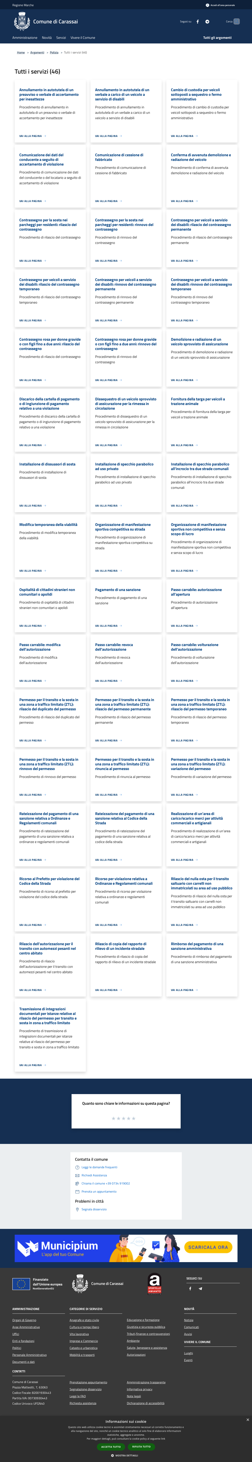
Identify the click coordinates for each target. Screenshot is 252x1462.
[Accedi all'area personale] (220, 5)
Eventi (188, 1360)
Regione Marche (23, 5)
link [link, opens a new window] (163, 1438)
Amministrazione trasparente (146, 1382)
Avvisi (188, 1334)
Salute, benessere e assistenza (147, 1347)
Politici (16, 1348)
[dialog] (126, 1439)
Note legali (134, 1396)
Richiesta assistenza (83, 1403)
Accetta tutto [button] (111, 1446)
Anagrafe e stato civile (84, 1320)
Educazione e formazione (143, 1320)
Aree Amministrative (26, 1327)
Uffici (15, 1334)
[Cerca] (235, 21)
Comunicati (191, 1327)
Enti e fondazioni (23, 1341)
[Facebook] (191, 21)
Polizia (54, 52)
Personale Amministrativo (29, 1354)
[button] (126, 1455)
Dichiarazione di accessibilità (145, 1403)
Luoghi (188, 1353)
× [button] (247, 1420)
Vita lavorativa (79, 1334)
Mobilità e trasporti (82, 1354)
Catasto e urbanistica (83, 1348)
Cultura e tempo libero (84, 1327)
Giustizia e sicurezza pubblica (146, 1326)
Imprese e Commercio (84, 1341)
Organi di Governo (24, 1320)
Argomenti (37, 52)
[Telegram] (201, 21)
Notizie (188, 1320)
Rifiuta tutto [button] (141, 1446)
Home (21, 52)
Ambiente (133, 1340)
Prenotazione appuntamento (88, 1382)
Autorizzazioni (136, 1354)
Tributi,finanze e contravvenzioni (148, 1333)
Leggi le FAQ (78, 1396)
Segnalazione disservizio (86, 1389)
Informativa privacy (139, 1389)
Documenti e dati (23, 1361)
